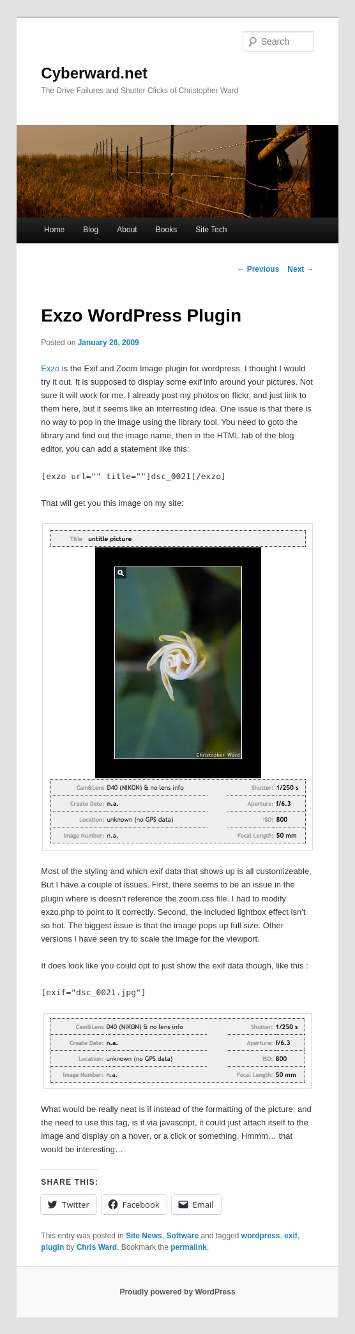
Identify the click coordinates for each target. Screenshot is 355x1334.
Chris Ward (97, 1247)
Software (182, 1235)
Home (54, 229)
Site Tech (211, 229)
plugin (52, 1247)
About (127, 229)
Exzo (50, 368)
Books (166, 229)
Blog (90, 229)
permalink (188, 1247)
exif (291, 1235)
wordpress (260, 1235)
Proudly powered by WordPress (177, 1291)
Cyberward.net (94, 73)
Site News (144, 1235)
